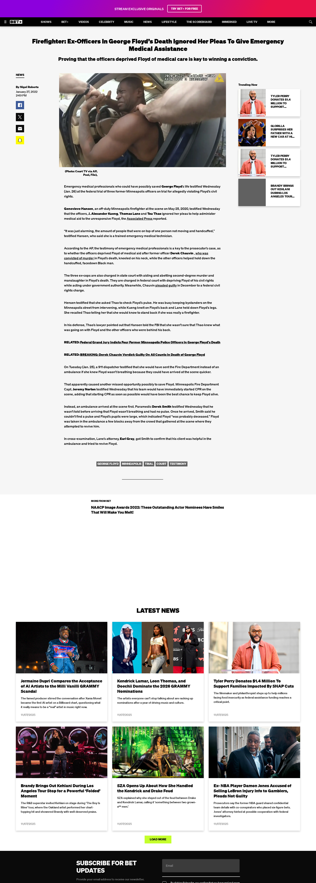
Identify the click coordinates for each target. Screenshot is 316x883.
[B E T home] (16, 24)
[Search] (310, 21)
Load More (158, 839)
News (20, 75)
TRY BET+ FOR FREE (184, 9)
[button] (20, 105)
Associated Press (140, 218)
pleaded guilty (166, 285)
